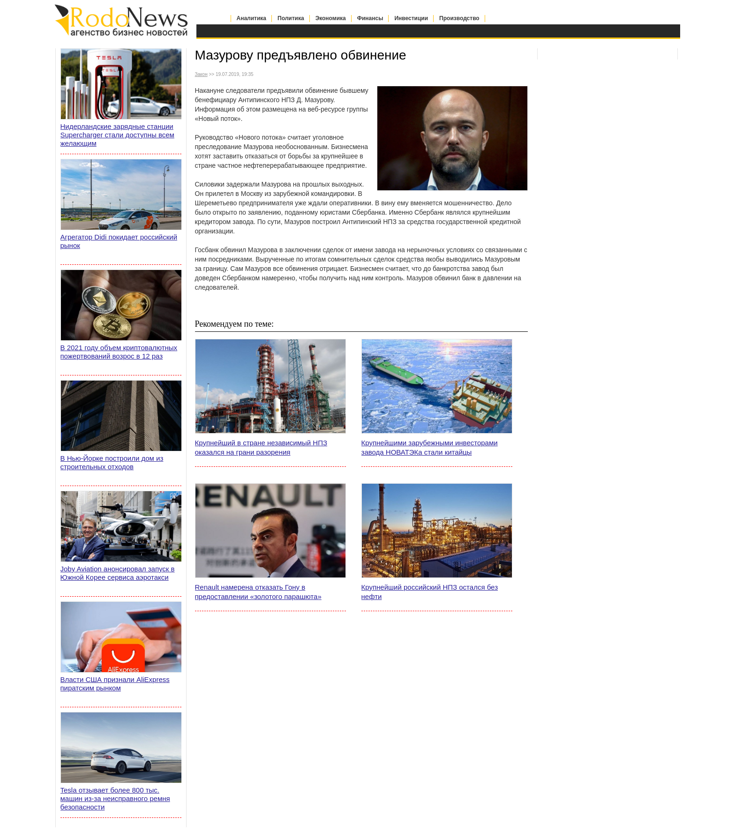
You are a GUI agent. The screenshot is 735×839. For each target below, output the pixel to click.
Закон (201, 74)
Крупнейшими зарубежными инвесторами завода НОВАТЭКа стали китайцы (429, 447)
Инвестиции (411, 18)
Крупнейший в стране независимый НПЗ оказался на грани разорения (261, 447)
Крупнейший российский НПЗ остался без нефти (429, 591)
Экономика (330, 18)
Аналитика (252, 18)
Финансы (370, 18)
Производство (459, 18)
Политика (291, 18)
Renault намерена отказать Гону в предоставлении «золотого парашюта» (258, 591)
